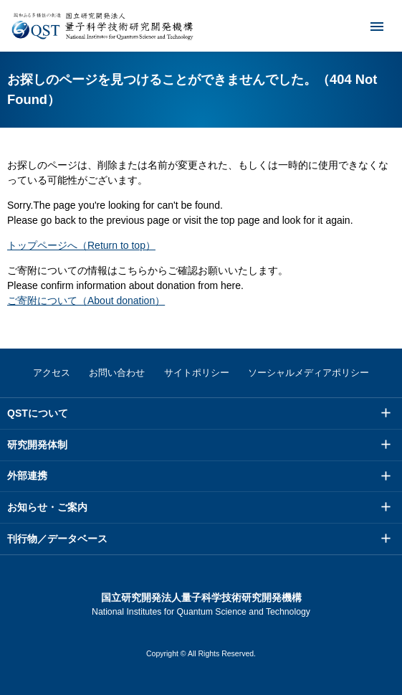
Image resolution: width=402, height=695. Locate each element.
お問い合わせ (117, 372)
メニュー (367, 26)
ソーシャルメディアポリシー (308, 372)
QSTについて (37, 413)
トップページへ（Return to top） (81, 245)
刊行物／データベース (57, 538)
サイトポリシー (196, 372)
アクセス (51, 372)
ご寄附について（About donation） (86, 300)
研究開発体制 (37, 444)
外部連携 (27, 475)
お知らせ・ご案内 (47, 507)
